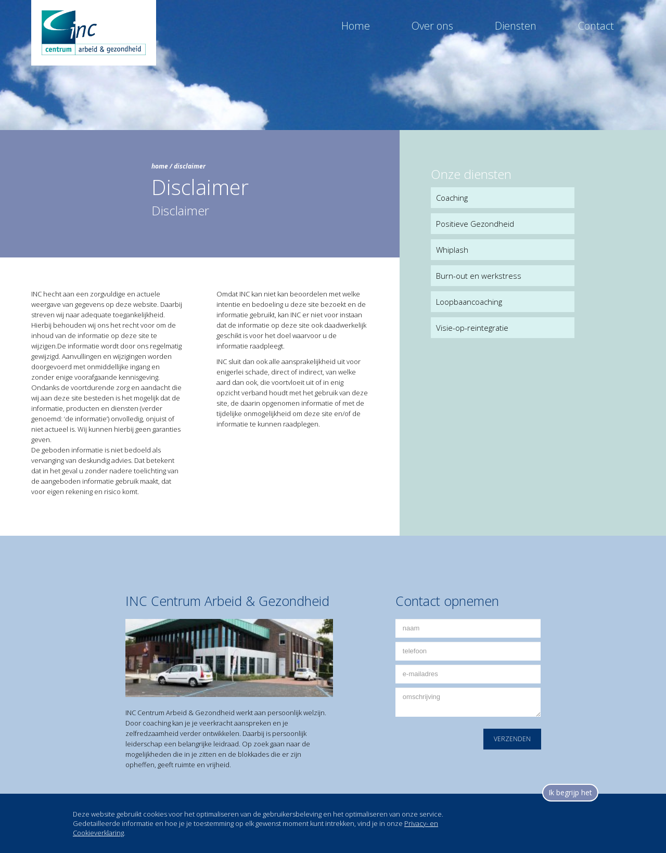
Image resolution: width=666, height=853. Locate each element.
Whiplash (452, 249)
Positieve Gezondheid (475, 223)
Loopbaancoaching (469, 301)
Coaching (452, 197)
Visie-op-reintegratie (472, 327)
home (159, 166)
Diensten (515, 26)
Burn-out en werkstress (478, 275)
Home (355, 26)
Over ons (432, 26)
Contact (596, 26)
